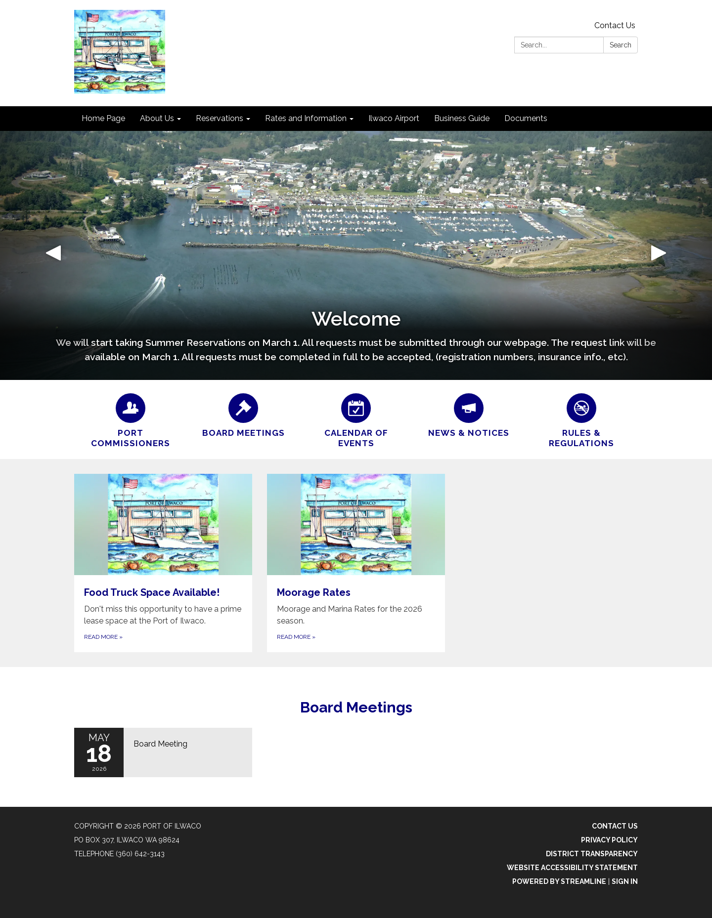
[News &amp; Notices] (468, 414)
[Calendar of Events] (356, 419)
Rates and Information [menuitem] (306, 118)
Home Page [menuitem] (103, 118)
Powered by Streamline (559, 881)
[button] (53, 255)
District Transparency (592, 854)
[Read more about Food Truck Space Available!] (163, 563)
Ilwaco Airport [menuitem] (393, 118)
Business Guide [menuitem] (462, 118)
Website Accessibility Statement (572, 868)
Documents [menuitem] (525, 118)
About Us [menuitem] (157, 118)
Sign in (625, 881)
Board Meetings (356, 707)
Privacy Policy (609, 840)
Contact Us (614, 25)
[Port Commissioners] (130, 419)
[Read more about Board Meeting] (163, 752)
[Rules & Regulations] (581, 419)
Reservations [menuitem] (219, 118)
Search (620, 45)
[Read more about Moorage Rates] (356, 563)
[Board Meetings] (243, 414)
